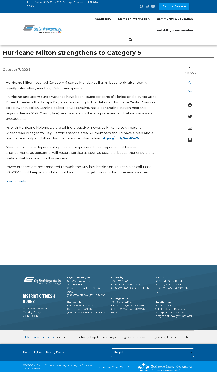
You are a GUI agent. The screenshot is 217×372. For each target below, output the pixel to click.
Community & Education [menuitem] (175, 19)
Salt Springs (163, 302)
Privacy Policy (55, 352)
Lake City (117, 277)
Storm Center (17, 181)
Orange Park (119, 298)
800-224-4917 (52, 2)
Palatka (160, 277)
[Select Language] (152, 352)
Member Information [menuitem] (134, 19)
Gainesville (74, 302)
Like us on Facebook (39, 337)
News (26, 352)
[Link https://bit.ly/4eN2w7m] (122, 138)
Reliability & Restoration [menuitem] (175, 30)
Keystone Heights (79, 277)
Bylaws (38, 352)
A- (190, 83)
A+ (190, 91)
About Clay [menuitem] (103, 19)
